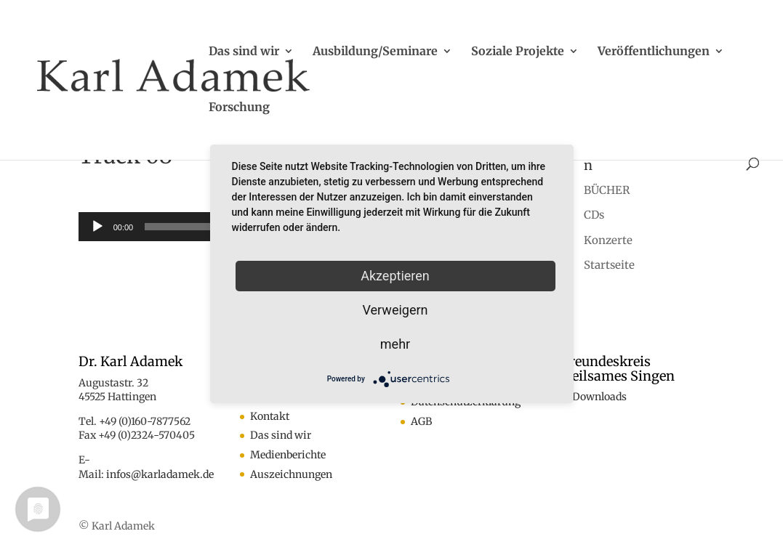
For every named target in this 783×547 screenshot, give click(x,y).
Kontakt (269, 416)
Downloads (599, 396)
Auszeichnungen (291, 474)
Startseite (609, 265)
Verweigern (394, 309)
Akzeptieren (395, 275)
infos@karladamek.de (160, 474)
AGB (421, 421)
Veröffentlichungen (654, 52)
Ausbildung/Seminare (375, 52)
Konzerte (608, 240)
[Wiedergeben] (97, 226)
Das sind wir (244, 52)
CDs (594, 215)
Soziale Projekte (517, 52)
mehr (395, 344)
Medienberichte (288, 454)
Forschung (239, 108)
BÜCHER (607, 190)
